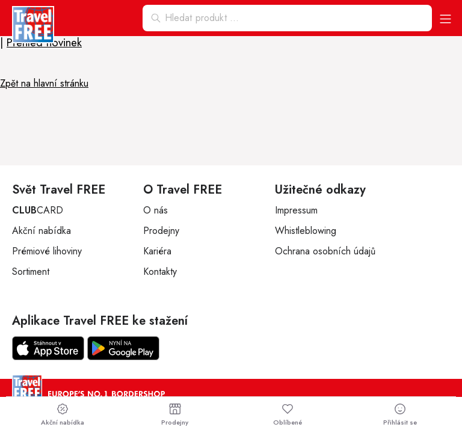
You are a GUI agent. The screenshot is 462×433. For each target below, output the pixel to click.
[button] (445, 18)
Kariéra (157, 251)
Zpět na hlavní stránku (44, 83)
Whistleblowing (305, 231)
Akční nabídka (41, 231)
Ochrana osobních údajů (325, 251)
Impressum (296, 210)
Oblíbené (287, 414)
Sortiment (30, 271)
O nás (155, 210)
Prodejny (161, 231)
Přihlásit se (400, 414)
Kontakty (160, 271)
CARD (37, 210)
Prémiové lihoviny (47, 251)
